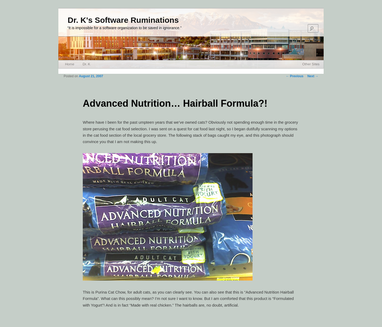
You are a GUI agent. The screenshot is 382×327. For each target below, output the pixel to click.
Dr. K (86, 64)
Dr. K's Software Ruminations (123, 20)
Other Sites (310, 64)
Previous (294, 76)
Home (69, 64)
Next (312, 76)
